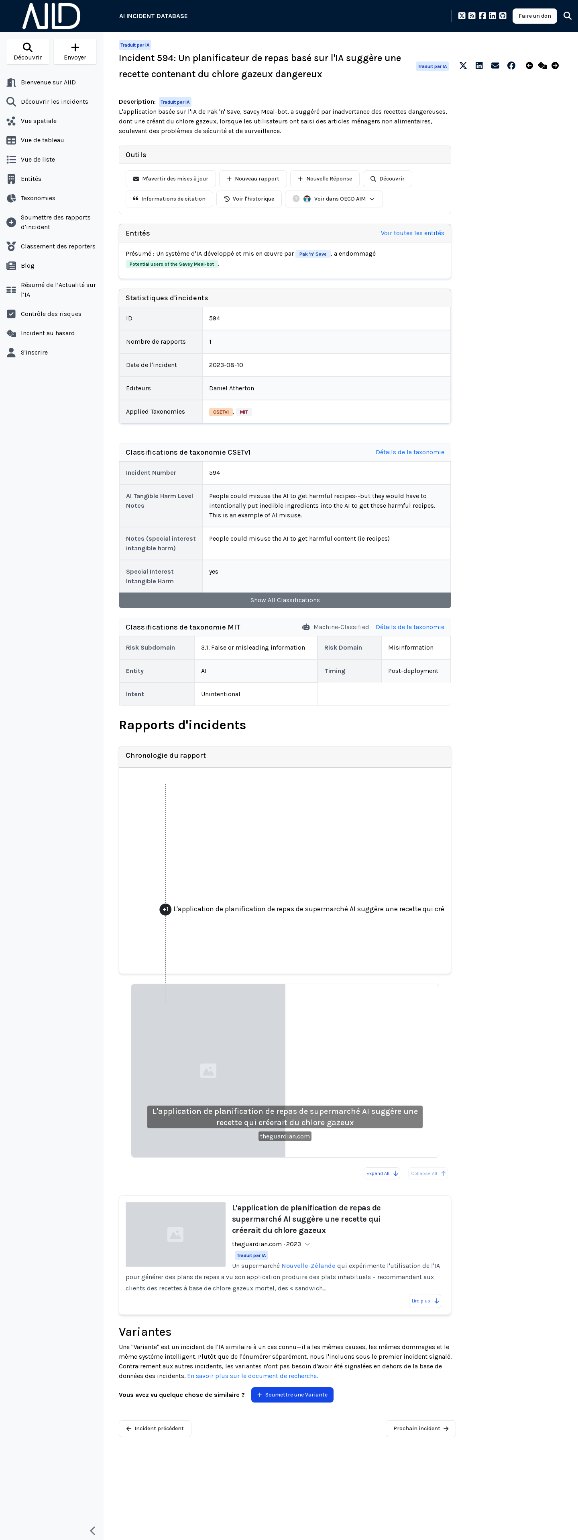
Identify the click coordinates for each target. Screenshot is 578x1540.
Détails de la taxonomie (410, 452)
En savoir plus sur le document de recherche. (252, 1376)
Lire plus (426, 1301)
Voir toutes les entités (412, 233)
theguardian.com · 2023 (266, 1244)
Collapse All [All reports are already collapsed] (429, 1173)
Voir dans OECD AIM (339, 199)
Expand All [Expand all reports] (382, 1173)
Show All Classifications (285, 600)
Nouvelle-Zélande (308, 1265)
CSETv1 (221, 412)
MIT (244, 412)
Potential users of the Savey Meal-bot (172, 264)
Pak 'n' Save (313, 254)
